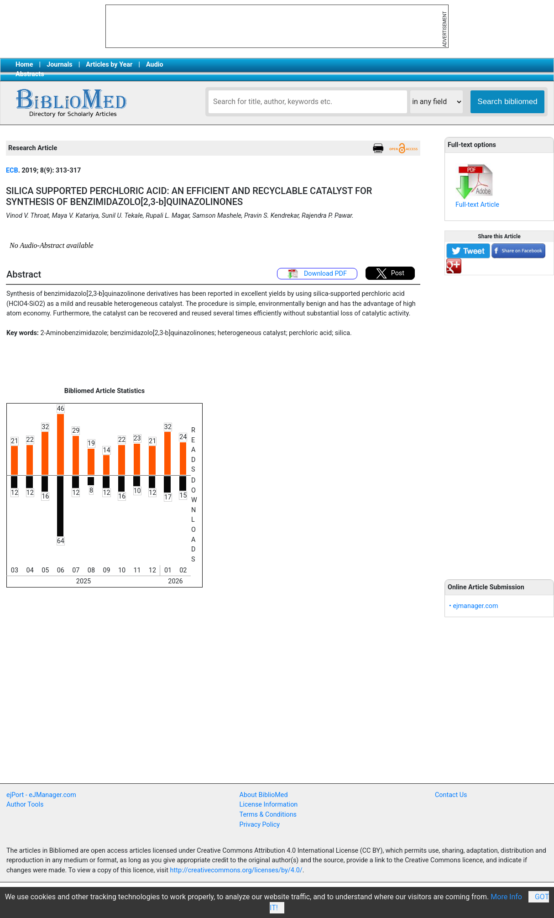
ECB (12, 170)
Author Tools (24, 804)
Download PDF (317, 274)
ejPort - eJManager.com (41, 795)
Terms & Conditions (268, 814)
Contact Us (451, 795)
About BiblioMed (264, 795)
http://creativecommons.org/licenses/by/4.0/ (236, 870)
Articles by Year (109, 64)
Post (390, 273)
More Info (506, 896)
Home (24, 64)
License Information (269, 804)
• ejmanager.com (473, 606)
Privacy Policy (260, 825)
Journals (59, 64)
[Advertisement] (499, 422)
